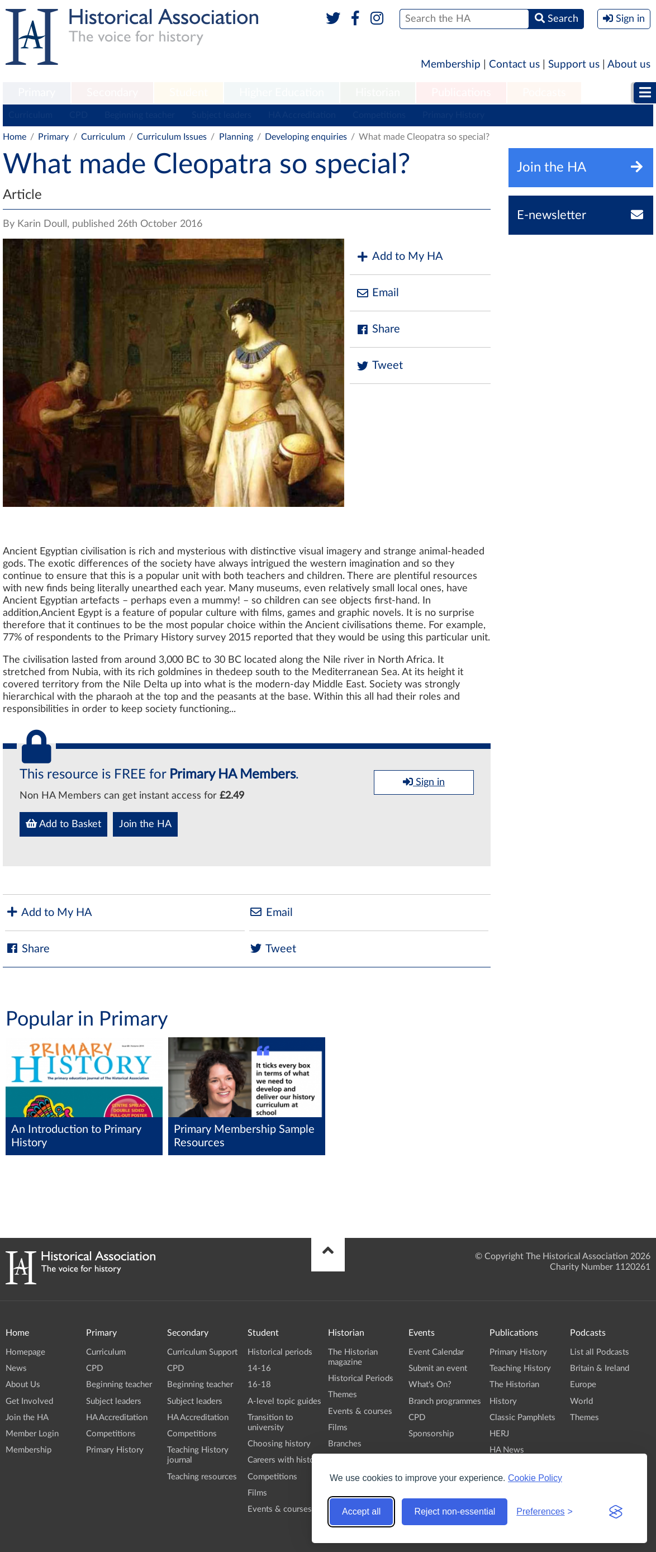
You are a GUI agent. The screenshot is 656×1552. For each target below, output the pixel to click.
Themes (342, 1394)
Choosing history (279, 1444)
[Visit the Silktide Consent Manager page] (615, 1511)
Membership (451, 64)
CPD (78, 115)
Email (377, 293)
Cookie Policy (535, 1478)
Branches (345, 1444)
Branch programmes (444, 1401)
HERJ (499, 1434)
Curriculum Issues (172, 136)
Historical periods (280, 1352)
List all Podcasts (599, 1352)
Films (257, 1493)
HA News (506, 1450)
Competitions (379, 115)
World (581, 1401)
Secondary (112, 92)
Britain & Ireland (599, 1368)
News (16, 1368)
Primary (36, 92)
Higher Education (281, 92)
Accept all (361, 1511)
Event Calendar (436, 1352)
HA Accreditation (302, 115)
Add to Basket (63, 823)
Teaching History (520, 1368)
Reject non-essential (454, 1511)
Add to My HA (399, 257)
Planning (236, 136)
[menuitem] (36, 93)
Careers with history (285, 1460)
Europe (583, 1384)
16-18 (259, 1384)
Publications (461, 92)
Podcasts (544, 92)
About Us (23, 1384)
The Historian (514, 1384)
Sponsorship (431, 1434)
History (503, 1401)
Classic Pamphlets (522, 1417)
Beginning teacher (139, 115)
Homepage (25, 1352)
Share (377, 329)
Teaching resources (202, 1477)
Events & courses (280, 1509)
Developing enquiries (306, 136)
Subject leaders (221, 115)
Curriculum (30, 115)
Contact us (514, 64)
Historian (377, 92)
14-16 (259, 1368)
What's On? (429, 1384)
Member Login (32, 1434)
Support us (574, 64)
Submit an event (437, 1368)
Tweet (379, 366)
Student (188, 92)
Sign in (424, 781)
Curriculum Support (202, 1352)
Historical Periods (360, 1378)
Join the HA (145, 824)
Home (14, 136)
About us (628, 64)
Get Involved (29, 1401)
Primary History (453, 115)
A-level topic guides (284, 1401)
